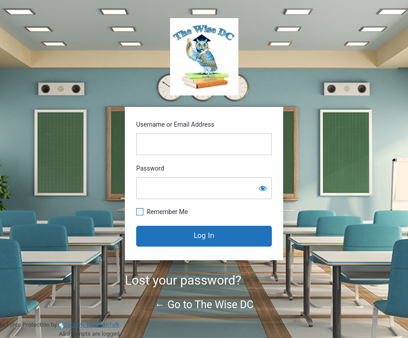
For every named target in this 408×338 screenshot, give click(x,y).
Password (150, 168)
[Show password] (263, 188)
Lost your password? (183, 280)
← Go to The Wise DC (204, 305)
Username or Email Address (175, 124)
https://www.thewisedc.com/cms (204, 56)
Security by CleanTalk (91, 324)
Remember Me (167, 211)
